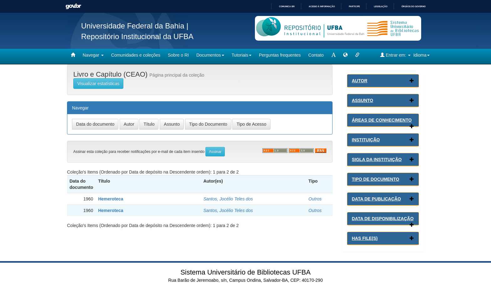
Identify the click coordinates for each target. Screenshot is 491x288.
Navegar (93, 55)
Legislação (380, 6)
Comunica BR (287, 6)
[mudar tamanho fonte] (333, 55)
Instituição (366, 139)
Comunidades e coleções (135, 55)
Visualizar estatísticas (98, 83)
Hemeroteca (110, 198)
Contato (316, 55)
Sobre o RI (178, 55)
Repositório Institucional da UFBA (137, 36)
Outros (315, 198)
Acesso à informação (322, 6)
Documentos (210, 55)
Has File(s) (365, 238)
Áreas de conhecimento (382, 120)
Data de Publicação (376, 198)
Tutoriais (241, 55)
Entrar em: (395, 55)
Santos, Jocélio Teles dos (228, 198)
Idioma (421, 55)
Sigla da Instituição (377, 159)
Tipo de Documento (375, 179)
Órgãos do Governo (413, 6)
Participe (354, 6)
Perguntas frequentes (280, 55)
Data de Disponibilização (383, 218)
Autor (360, 80)
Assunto (362, 100)
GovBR (73, 6)
